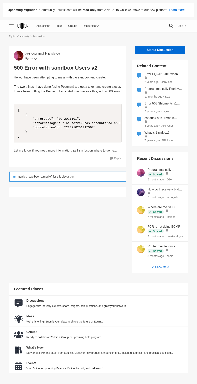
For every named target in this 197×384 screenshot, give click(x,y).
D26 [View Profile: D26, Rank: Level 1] (167, 96)
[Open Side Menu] (11, 26)
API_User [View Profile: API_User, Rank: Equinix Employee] (31, 53)
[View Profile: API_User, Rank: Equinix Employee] (18, 56)
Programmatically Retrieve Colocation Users (162, 89)
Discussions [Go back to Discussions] (39, 36)
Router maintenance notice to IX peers (161, 246)
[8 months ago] (156, 236)
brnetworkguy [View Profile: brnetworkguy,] (175, 236)
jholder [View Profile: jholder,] (171, 216)
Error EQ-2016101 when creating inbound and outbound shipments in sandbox (161, 74)
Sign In (182, 25)
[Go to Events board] (18, 366)
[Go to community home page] (23, 26)
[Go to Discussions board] (18, 303)
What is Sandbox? (156, 132)
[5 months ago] (156, 180)
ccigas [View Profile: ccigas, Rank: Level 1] (165, 111)
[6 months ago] (156, 197)
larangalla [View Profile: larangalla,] (173, 197)
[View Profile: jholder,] (141, 210)
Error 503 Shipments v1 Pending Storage (160, 104)
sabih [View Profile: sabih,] (170, 256)
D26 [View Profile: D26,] (169, 179)
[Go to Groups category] (18, 334)
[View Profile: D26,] (141, 173)
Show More (160, 267)
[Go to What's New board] (18, 350)
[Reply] (115, 158)
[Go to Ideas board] (18, 319)
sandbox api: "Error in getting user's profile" (159, 118)
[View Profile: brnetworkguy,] (141, 229)
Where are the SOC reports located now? (162, 207)
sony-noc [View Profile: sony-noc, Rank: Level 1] (166, 81)
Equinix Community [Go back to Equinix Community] (19, 36)
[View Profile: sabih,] (141, 249)
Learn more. (177, 10)
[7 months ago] (156, 217)
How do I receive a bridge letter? (165, 190)
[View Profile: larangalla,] (141, 192)
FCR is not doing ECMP (164, 226)
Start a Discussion (160, 49)
